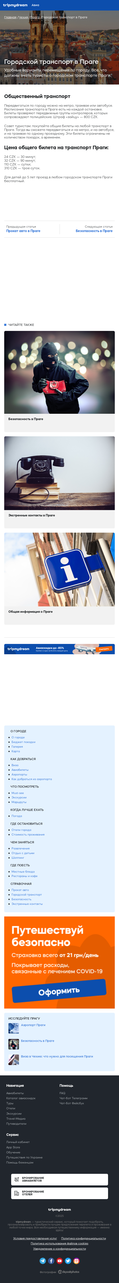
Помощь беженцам (19, 1162)
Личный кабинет (18, 1142)
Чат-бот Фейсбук (72, 1103)
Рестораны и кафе (24, 876)
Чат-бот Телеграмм (73, 1098)
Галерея (17, 746)
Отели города (21, 830)
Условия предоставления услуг (35, 1238)
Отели (10, 1108)
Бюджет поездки (23, 742)
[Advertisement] (59, 280)
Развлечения (20, 848)
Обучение (13, 1152)
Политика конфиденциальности (83, 1238)
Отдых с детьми (23, 853)
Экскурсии (19, 797)
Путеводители (16, 1123)
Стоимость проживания (28, 834)
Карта (16, 751)
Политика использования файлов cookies (59, 1243)
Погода (17, 816)
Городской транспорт (27, 894)
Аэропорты (19, 774)
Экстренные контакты (27, 904)
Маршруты (19, 802)
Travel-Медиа (15, 1118)
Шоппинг (18, 857)
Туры (9, 1103)
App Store (13, 1147)
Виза (15, 765)
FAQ (62, 1093)
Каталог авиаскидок (21, 1098)
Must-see (18, 793)
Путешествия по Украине (24, 1157)
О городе (18, 737)
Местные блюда (23, 871)
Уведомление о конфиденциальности (59, 1248)
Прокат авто (20, 890)
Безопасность (21, 899)
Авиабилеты (20, 769)
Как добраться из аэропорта (32, 779)
